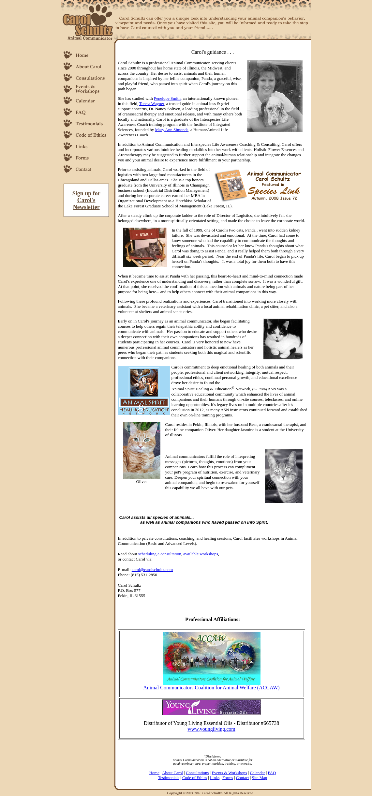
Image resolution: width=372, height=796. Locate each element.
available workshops (200, 553)
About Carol (172, 773)
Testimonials (168, 777)
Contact (242, 777)
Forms (227, 777)
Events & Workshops (229, 773)
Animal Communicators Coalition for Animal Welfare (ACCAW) (211, 687)
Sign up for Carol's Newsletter (86, 200)
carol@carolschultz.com (152, 569)
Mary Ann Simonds (171, 129)
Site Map (259, 777)
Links (214, 777)
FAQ (272, 773)
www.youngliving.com (211, 729)
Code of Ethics (194, 777)
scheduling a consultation (159, 553)
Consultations (197, 773)
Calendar (257, 773)
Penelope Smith (167, 98)
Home (154, 773)
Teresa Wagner (151, 103)
